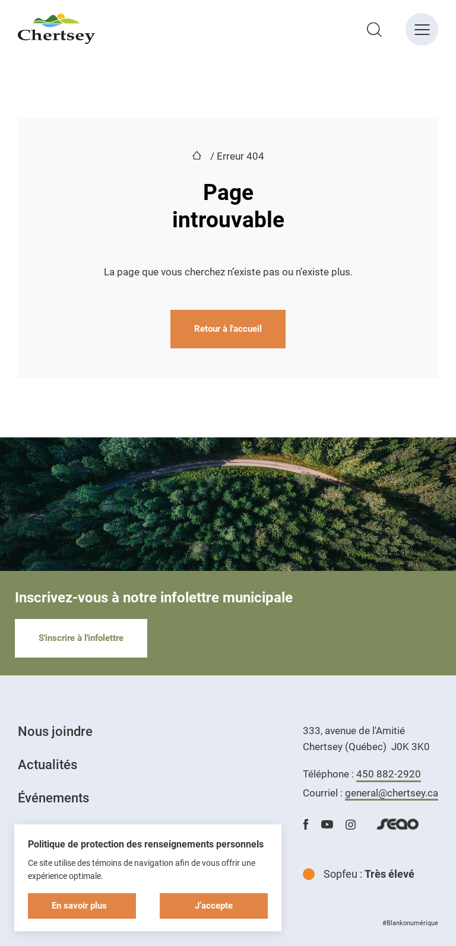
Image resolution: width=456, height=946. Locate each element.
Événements (53, 798)
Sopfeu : (358, 874)
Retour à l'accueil (228, 328)
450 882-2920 (388, 774)
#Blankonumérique (410, 923)
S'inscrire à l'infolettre (81, 638)
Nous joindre (55, 731)
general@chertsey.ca (391, 793)
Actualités (47, 764)
